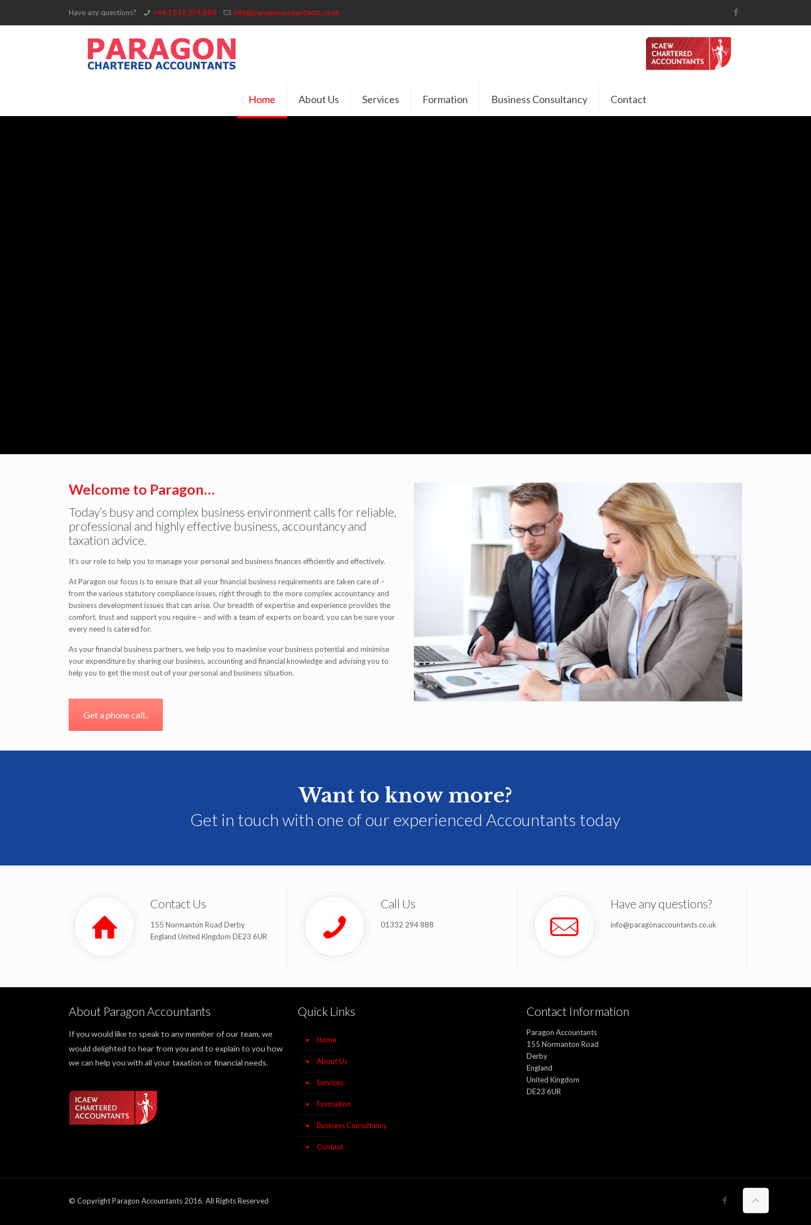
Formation (334, 1103)
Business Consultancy (352, 1125)
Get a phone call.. (115, 714)
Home (326, 1039)
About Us (332, 1061)
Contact (330, 1146)
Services (330, 1082)
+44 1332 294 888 (184, 12)
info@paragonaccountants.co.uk (287, 12)
